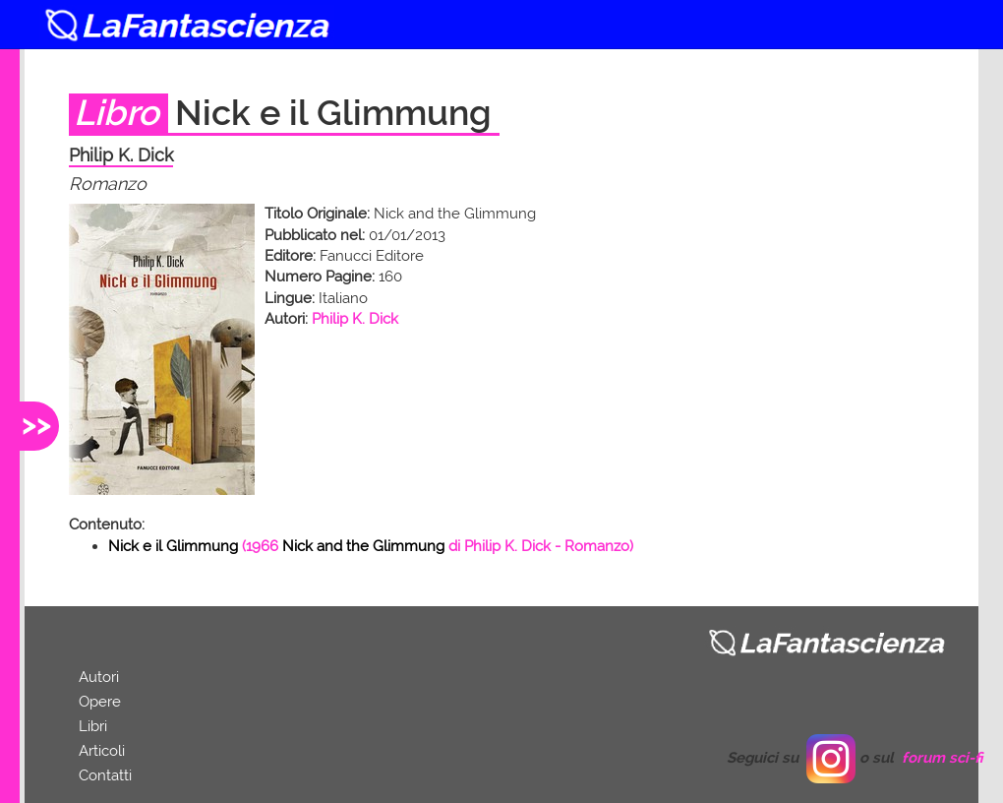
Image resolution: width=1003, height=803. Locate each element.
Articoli (102, 751)
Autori (99, 677)
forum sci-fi (942, 758)
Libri (93, 726)
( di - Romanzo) (370, 546)
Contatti (105, 775)
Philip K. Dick (355, 319)
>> (36, 423)
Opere (100, 701)
